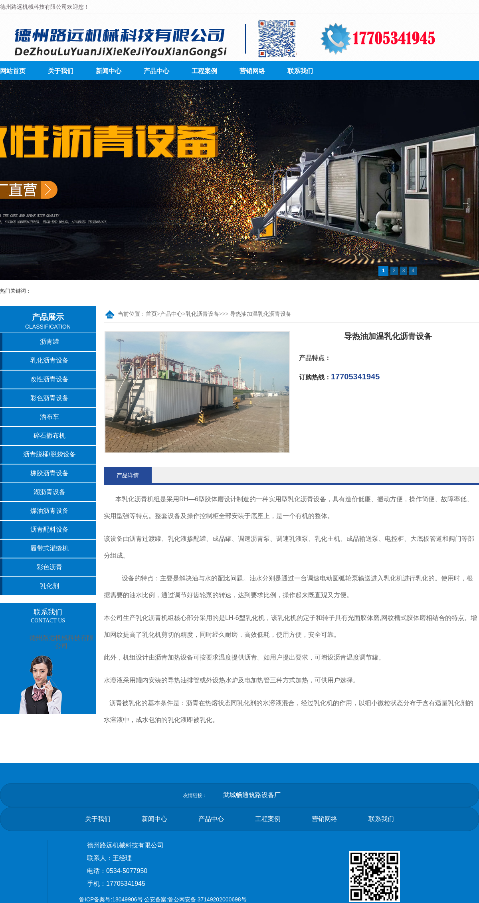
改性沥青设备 (49, 379)
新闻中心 (108, 71)
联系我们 (300, 71)
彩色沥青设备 (49, 398)
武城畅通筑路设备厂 (252, 794)
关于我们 (60, 71)
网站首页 (13, 71)
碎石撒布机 (49, 435)
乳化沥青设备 (202, 314)
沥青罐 (49, 341)
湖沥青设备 (49, 491)
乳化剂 (49, 585)
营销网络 (252, 71)
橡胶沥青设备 (49, 473)
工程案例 (204, 71)
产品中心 (156, 71)
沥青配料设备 (49, 529)
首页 (151, 314)
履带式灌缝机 (49, 548)
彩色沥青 (49, 567)
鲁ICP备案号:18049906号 (111, 899)
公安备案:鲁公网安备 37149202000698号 (195, 899)
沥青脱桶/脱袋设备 (49, 454)
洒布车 (49, 416)
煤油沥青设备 (49, 510)
